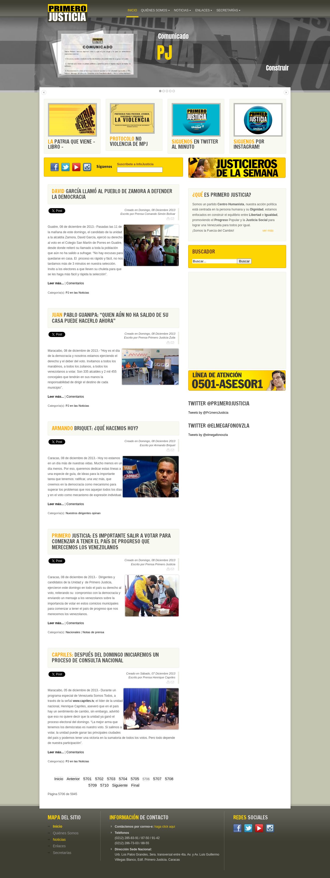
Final (135, 785)
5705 (135, 779)
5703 (111, 779)
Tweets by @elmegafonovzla (208, 435)
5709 (92, 785)
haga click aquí (164, 826)
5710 (104, 785)
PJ (164, 52)
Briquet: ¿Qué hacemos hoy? (95, 428)
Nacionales (73, 632)
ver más (268, 230)
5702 (99, 779)
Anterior (73, 779)
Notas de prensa (93, 632)
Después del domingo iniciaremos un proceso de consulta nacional (105, 657)
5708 (169, 779)
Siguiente (120, 785)
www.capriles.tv (83, 701)
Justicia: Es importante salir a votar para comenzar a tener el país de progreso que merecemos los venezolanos (111, 541)
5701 (87, 779)
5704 (123, 779)
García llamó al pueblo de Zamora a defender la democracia (112, 194)
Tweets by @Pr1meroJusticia (208, 412)
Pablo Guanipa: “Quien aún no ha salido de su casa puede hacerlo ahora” (110, 317)
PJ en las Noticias (77, 292)
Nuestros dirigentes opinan (83, 513)
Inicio (58, 779)
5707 (157, 779)
